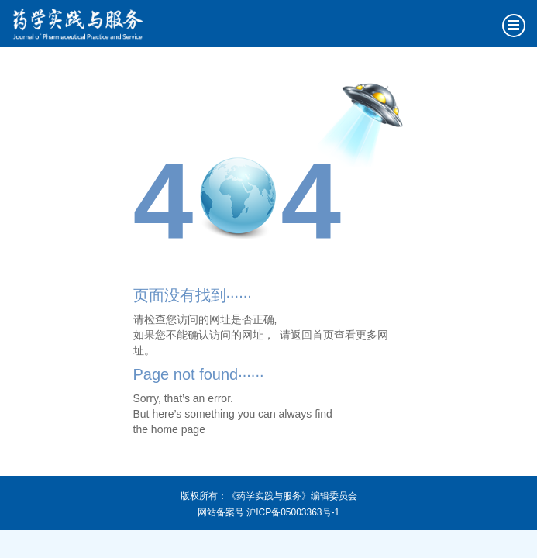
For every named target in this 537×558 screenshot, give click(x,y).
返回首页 (312, 335)
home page (178, 429)
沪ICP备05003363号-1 (292, 512)
